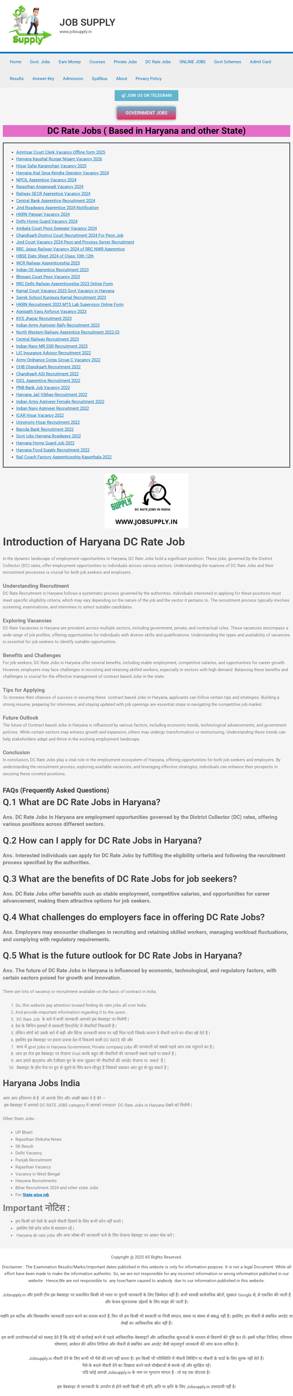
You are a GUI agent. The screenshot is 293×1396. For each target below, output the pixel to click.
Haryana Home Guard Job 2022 (45, 443)
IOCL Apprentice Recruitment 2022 (48, 380)
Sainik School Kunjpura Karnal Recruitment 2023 (61, 297)
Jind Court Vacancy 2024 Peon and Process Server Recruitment (75, 242)
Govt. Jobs (40, 61)
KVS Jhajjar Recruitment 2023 (44, 318)
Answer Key (43, 78)
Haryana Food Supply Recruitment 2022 (52, 450)
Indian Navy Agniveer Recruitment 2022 (52, 408)
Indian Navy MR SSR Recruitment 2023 (52, 346)
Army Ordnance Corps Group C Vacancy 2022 (58, 359)
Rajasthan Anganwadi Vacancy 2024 (49, 186)
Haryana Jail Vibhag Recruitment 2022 (51, 394)
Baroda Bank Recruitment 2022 (45, 429)
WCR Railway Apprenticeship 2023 (48, 263)
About (120, 78)
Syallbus (99, 78)
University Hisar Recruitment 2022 (48, 422)
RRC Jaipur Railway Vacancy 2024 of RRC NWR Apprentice (70, 249)
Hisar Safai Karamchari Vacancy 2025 (51, 165)
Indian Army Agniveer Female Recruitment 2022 (60, 401)
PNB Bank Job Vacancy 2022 (43, 387)
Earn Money (69, 61)
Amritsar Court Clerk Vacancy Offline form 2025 (60, 152)
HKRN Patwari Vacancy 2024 (43, 214)
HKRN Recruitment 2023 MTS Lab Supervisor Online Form (70, 304)
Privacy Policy (147, 78)
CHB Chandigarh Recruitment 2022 (48, 366)
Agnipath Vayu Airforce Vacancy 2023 (51, 311)
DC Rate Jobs (157, 61)
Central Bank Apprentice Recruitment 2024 (55, 200)
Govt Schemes (226, 61)
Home (15, 61)
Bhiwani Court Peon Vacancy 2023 (48, 276)
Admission (72, 78)
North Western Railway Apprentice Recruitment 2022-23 (67, 332)
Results (17, 78)
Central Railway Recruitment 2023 (47, 339)
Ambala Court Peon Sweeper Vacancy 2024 (56, 228)
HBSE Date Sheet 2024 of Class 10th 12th (55, 256)
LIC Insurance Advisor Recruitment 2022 (53, 352)
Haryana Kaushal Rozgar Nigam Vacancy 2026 (59, 158)
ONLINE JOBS (191, 61)
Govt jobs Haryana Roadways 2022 (48, 436)
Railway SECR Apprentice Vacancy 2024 (53, 193)
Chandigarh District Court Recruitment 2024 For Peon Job (69, 235)
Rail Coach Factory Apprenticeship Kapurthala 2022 (64, 457)
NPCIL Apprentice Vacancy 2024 (46, 179)
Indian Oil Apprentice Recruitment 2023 (52, 269)
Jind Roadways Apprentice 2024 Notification (57, 207)
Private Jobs (124, 61)
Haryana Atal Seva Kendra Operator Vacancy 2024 (62, 172)
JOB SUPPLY (87, 22)
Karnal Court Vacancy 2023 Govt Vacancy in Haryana (65, 290)
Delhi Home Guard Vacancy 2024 (46, 221)
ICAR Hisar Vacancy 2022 (40, 415)
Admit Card (258, 61)
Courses (96, 61)
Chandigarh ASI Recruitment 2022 (47, 373)
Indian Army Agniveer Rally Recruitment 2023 (58, 325)
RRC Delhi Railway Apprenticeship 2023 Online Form (64, 283)
